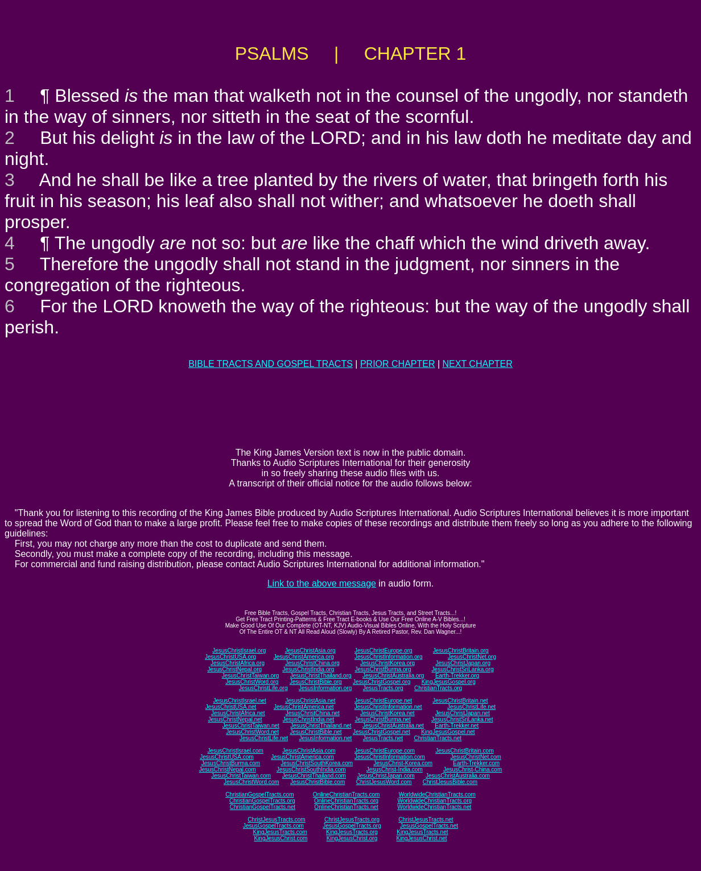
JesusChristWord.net (252, 732)
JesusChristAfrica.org (238, 663)
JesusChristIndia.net (309, 719)
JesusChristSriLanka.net (462, 719)
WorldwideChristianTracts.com (437, 794)
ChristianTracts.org (438, 688)
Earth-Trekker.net (457, 726)
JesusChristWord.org (251, 682)
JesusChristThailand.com (314, 776)
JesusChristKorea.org (387, 663)
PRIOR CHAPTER (397, 364)
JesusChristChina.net (313, 713)
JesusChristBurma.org (383, 669)
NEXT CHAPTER (478, 364)
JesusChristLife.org (263, 688)
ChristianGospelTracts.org (262, 801)
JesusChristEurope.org (383, 650)
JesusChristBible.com (317, 782)
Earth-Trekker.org (457, 675)
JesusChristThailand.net (320, 726)
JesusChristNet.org (472, 657)
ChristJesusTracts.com (276, 819)
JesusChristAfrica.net (238, 713)
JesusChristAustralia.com (458, 776)
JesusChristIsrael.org (239, 650)
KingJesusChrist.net (422, 838)
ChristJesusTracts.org (352, 819)
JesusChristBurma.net (383, 719)
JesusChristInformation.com (389, 757)
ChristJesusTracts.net (425, 819)
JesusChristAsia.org (310, 650)
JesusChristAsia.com (308, 751)
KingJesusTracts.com (280, 832)
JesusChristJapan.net (462, 713)
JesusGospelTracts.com (273, 826)
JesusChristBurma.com (230, 763)
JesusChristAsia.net (310, 700)
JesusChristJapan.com (385, 776)
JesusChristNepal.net (235, 719)
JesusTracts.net (383, 738)
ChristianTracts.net (437, 738)
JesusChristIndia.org (308, 669)
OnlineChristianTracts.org (346, 801)
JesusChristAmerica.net (304, 707)
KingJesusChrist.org (352, 838)
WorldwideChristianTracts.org (434, 801)
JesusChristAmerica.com (302, 757)
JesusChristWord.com (251, 782)
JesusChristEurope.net (383, 700)
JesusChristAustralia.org (393, 675)
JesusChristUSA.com (226, 757)
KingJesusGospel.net (448, 732)
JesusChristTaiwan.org (250, 675)
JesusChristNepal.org (234, 669)
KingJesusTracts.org (352, 832)
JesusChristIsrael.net (239, 700)
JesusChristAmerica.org (304, 657)
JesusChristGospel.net (381, 732)
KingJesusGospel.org (449, 682)
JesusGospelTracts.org (352, 826)
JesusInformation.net (325, 738)
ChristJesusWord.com (384, 782)
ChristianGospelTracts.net (262, 807)
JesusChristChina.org (312, 663)
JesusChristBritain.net (460, 700)
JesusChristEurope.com (384, 751)
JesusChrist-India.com (394, 769)
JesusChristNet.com (475, 757)
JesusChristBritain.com (464, 751)
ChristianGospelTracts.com (259, 794)
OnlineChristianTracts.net (346, 807)
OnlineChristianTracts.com (346, 794)
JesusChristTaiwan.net (250, 726)
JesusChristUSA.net (230, 707)
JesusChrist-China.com (472, 769)
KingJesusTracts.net (422, 832)
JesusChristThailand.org (321, 675)
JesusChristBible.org (316, 682)
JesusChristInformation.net (388, 707)
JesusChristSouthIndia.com (311, 769)
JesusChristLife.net (471, 707)
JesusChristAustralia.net (393, 726)
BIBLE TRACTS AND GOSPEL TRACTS (270, 364)
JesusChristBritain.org (461, 650)
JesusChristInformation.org (388, 657)
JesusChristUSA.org (230, 657)
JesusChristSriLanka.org (463, 669)
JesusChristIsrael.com (235, 751)
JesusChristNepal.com (227, 769)
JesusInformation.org (325, 688)
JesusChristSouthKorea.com (317, 763)
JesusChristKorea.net (387, 713)
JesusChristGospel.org (381, 682)
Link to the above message (321, 583)
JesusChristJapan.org (462, 663)
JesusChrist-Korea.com (402, 763)
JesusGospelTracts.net (429, 826)
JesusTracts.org (383, 688)
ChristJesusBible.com (450, 782)
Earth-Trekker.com (476, 763)
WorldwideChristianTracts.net (434, 807)
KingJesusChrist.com (280, 838)
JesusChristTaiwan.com (241, 776)
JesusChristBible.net (315, 732)
